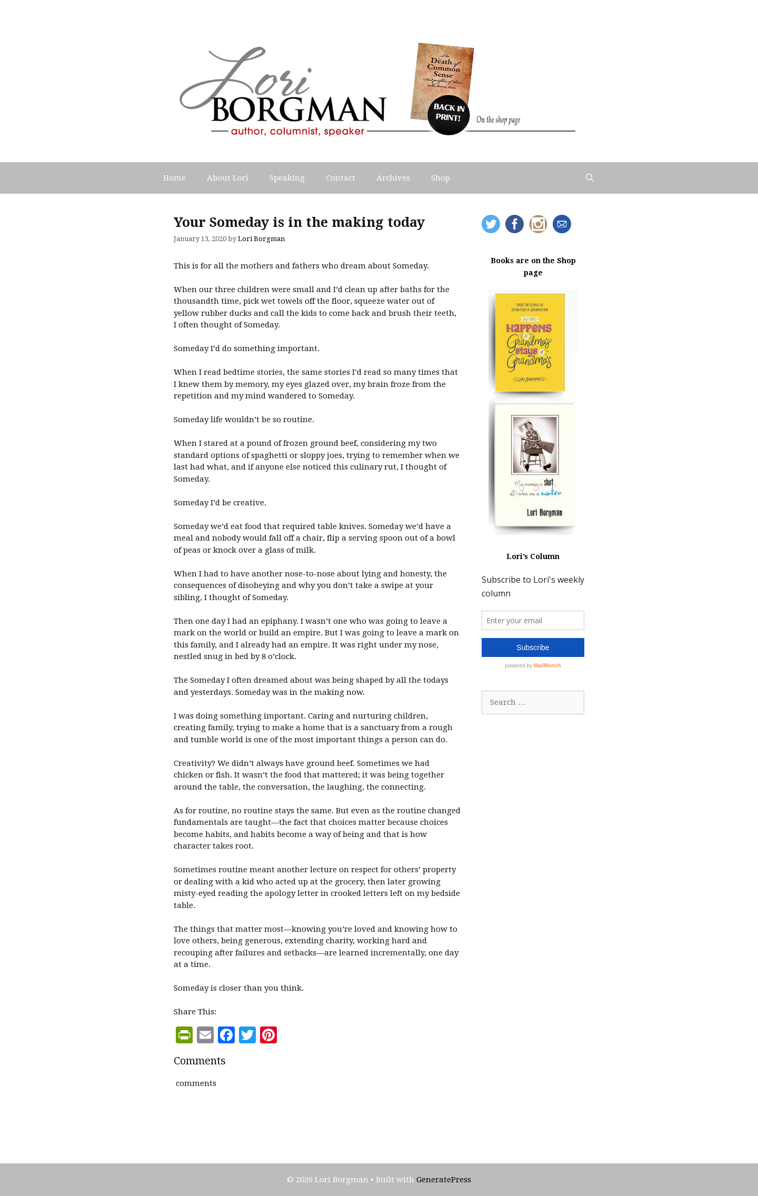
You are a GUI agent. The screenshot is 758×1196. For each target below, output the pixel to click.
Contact (340, 178)
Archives (393, 178)
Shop (440, 178)
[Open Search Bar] (589, 178)
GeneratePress (443, 1179)
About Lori (227, 178)
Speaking (287, 178)
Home (174, 178)
